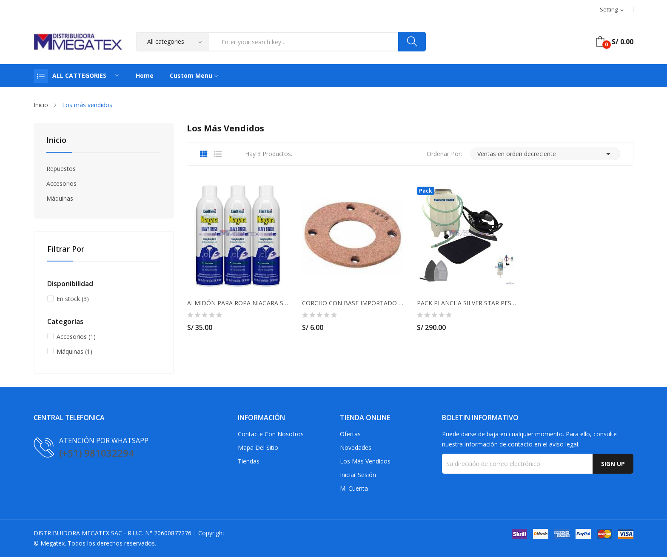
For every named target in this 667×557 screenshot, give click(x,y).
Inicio (56, 140)
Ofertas (350, 434)
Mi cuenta (354, 488)
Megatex (52, 543)
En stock (73, 299)
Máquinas (59, 198)
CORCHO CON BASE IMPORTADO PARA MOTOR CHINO (352, 303)
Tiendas (248, 461)
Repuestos (61, 169)
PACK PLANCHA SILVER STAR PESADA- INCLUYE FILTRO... (467, 303)
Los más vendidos (365, 461)
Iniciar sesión (358, 475)
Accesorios (61, 183)
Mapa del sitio (258, 447)
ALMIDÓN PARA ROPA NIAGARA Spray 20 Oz (237, 303)
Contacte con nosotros (271, 434)
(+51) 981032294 (96, 452)
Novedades (355, 447)
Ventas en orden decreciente (545, 154)
